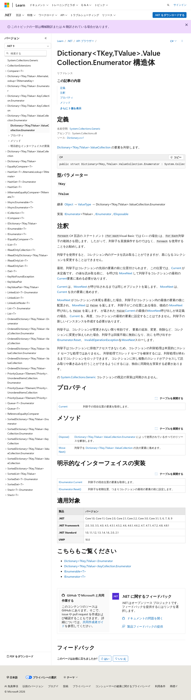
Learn (60, 41)
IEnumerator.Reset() (70, 489)
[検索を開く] (168, 5)
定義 (62, 88)
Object (69, 204)
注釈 (62, 92)
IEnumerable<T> (75, 571)
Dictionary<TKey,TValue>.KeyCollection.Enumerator (97, 566)
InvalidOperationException (101, 340)
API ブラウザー (85, 41)
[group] (121, 164)
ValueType (84, 204)
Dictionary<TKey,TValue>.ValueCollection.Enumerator (104, 437)
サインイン (180, 5)
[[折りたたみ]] (46, 38)
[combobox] (27, 46)
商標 (172, 686)
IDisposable (120, 214)
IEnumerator (73, 214)
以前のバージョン (33, 686)
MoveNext (125, 273)
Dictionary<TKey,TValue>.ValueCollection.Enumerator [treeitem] (29, 128)
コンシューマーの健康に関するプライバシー (122, 686)
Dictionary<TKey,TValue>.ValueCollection (84, 147)
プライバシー (80, 686)
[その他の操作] (182, 41)
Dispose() (64, 437)
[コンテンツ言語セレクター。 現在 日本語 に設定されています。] (12, 677)
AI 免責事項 (11, 686)
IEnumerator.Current (70, 482)
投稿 (65, 686)
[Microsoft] (6, 5)
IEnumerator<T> (75, 576)
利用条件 (160, 686)
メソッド (65, 102)
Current (176, 268)
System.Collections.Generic (85, 128)
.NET (69, 41)
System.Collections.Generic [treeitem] (22, 60)
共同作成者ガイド (83, 624)
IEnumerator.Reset (69, 340)
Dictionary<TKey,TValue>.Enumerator (88, 561)
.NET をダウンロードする (169, 15)
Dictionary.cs (74, 137)
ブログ (52, 686)
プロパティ (66, 97)
